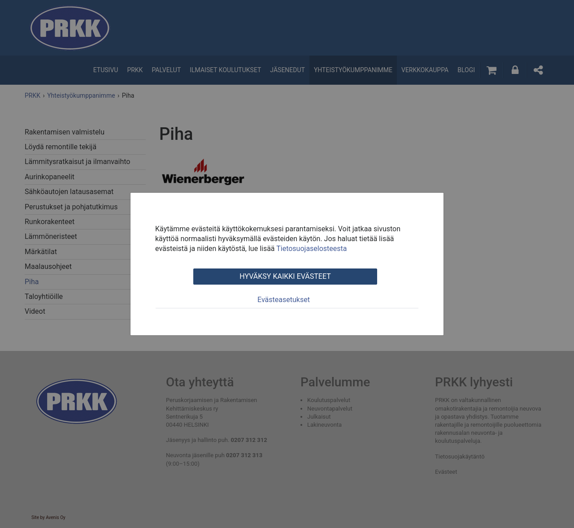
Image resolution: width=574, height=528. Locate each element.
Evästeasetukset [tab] (283, 299)
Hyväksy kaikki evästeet (284, 276)
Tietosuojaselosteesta (311, 248)
